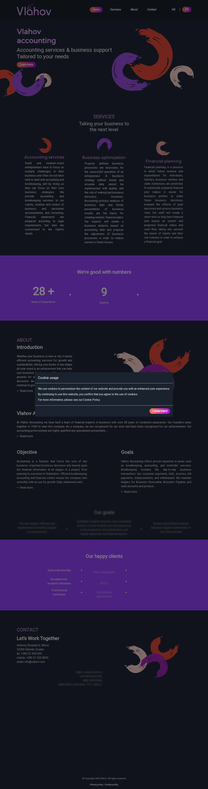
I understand (159, 411)
